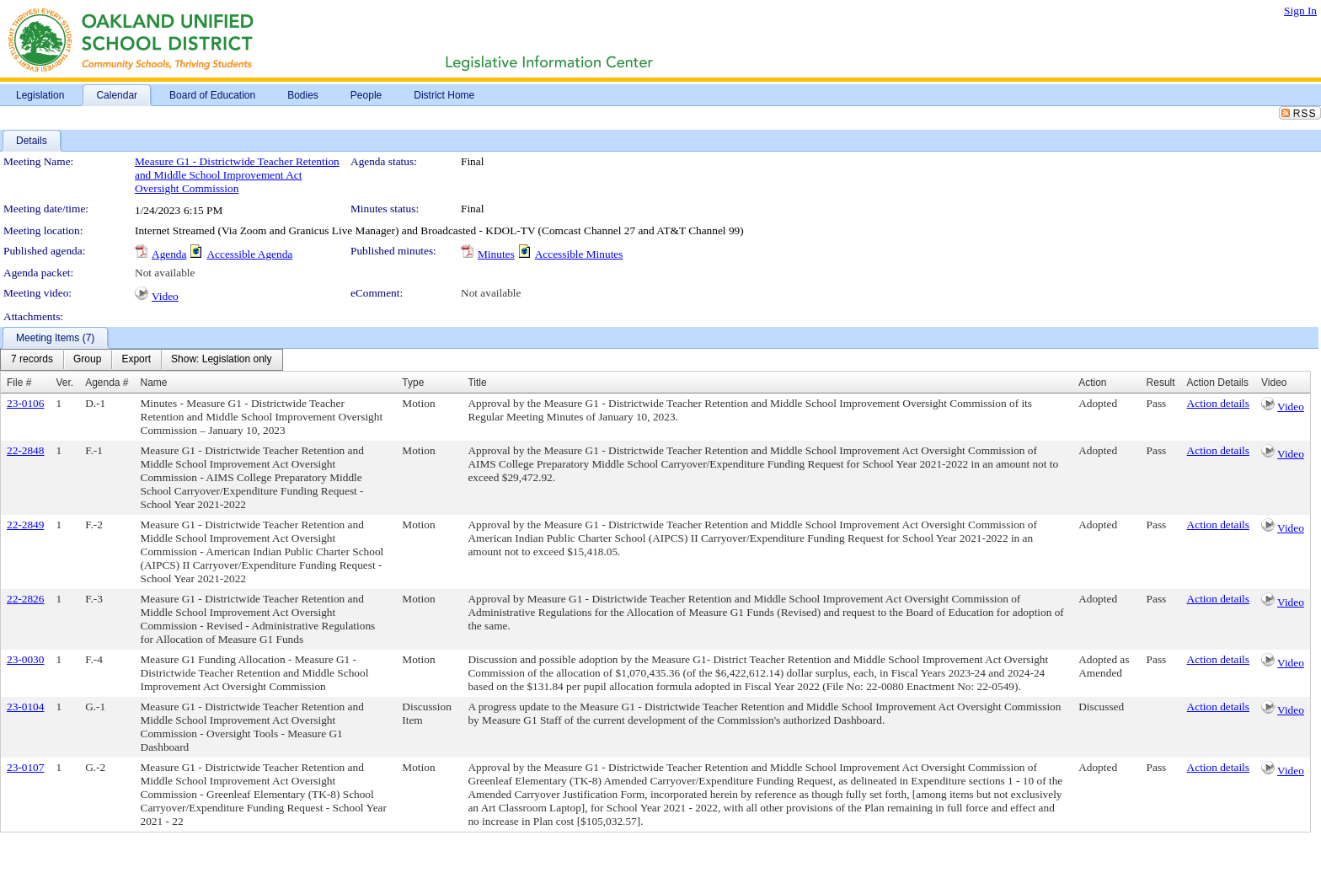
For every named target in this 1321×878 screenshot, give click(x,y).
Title (477, 382)
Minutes (496, 254)
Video (165, 296)
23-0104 (25, 706)
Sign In (1300, 10)
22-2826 (25, 598)
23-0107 (25, 767)
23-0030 (25, 659)
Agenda (169, 254)
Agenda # (106, 382)
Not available (165, 272)
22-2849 (25, 524)
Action (1092, 382)
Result (1161, 382)
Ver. (64, 382)
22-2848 (25, 450)
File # (19, 382)
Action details (1218, 403)
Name (154, 382)
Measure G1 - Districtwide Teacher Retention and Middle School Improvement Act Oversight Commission (237, 175)
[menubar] (141, 360)
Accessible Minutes (579, 254)
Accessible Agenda (249, 254)
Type (413, 382)
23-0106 (25, 403)
